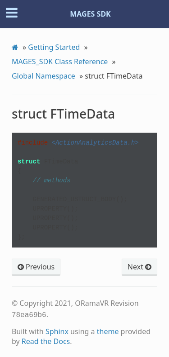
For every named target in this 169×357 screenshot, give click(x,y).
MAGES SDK (90, 14)
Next (139, 267)
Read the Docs (46, 340)
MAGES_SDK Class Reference (60, 61)
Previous (36, 267)
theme (108, 330)
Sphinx (57, 330)
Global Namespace (43, 76)
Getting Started (54, 47)
